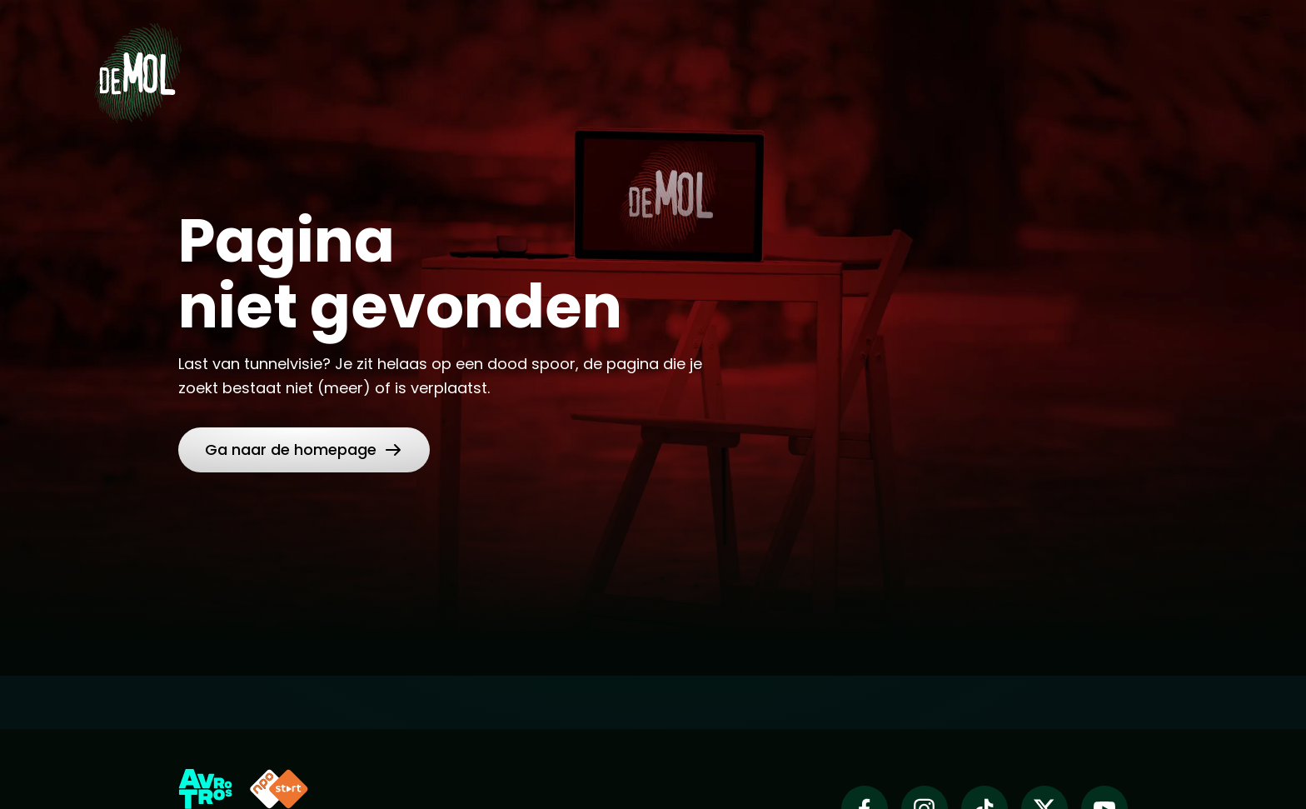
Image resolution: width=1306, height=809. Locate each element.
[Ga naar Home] (137, 67)
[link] (304, 449)
